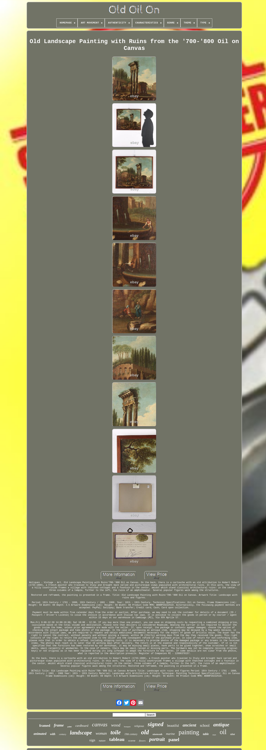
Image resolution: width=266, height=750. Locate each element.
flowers (142, 740)
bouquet (127, 726)
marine (170, 734)
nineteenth (157, 734)
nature (102, 740)
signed (155, 724)
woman (101, 733)
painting (189, 732)
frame (59, 725)
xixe (232, 734)
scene (131, 740)
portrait (157, 739)
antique (221, 724)
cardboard (81, 725)
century (62, 734)
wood (115, 725)
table (206, 734)
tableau (116, 739)
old (145, 732)
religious (139, 725)
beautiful (173, 725)
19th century (130, 734)
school (204, 725)
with (52, 734)
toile (115, 732)
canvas (99, 724)
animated (40, 734)
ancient (189, 725)
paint (69, 727)
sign (92, 740)
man (214, 735)
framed (44, 725)
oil (223, 732)
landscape (81, 733)
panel (173, 739)
